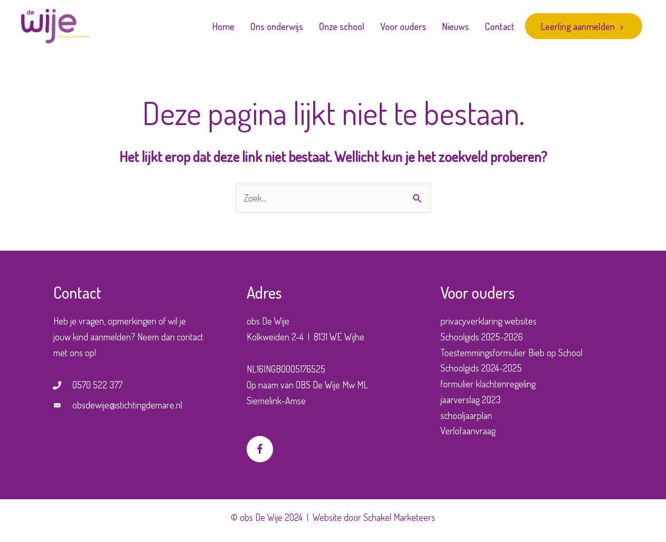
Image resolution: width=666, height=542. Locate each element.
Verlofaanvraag (467, 430)
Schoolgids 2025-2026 (481, 337)
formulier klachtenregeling (488, 383)
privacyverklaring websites (488, 321)
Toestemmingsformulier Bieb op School (511, 352)
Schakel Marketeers (399, 517)
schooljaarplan (466, 415)
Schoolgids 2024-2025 (481, 368)
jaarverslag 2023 (470, 399)
